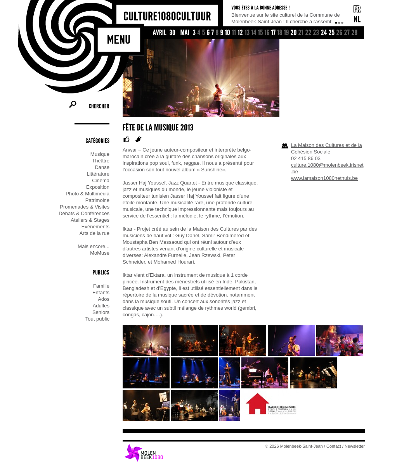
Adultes (101, 306)
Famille (101, 286)
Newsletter (355, 446)
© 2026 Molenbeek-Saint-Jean (294, 446)
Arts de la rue (94, 233)
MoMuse (99, 253)
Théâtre (100, 161)
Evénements (95, 226)
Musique (99, 154)
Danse (102, 167)
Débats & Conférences (84, 213)
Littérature (98, 174)
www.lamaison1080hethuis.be (324, 178)
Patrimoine (97, 200)
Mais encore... (93, 246)
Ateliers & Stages (90, 220)
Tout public (97, 319)
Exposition (97, 187)
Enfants (100, 292)
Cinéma (100, 180)
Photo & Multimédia (87, 194)
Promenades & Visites (84, 207)
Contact (333, 446)
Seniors (100, 312)
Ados (103, 299)
